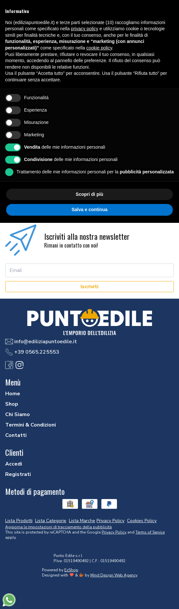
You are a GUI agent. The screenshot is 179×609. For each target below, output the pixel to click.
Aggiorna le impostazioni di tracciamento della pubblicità (58, 527)
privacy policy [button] (84, 28)
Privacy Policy (114, 532)
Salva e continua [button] (89, 209)
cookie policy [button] (99, 47)
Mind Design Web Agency (113, 575)
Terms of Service (150, 532)
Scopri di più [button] (89, 194)
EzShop (71, 570)
